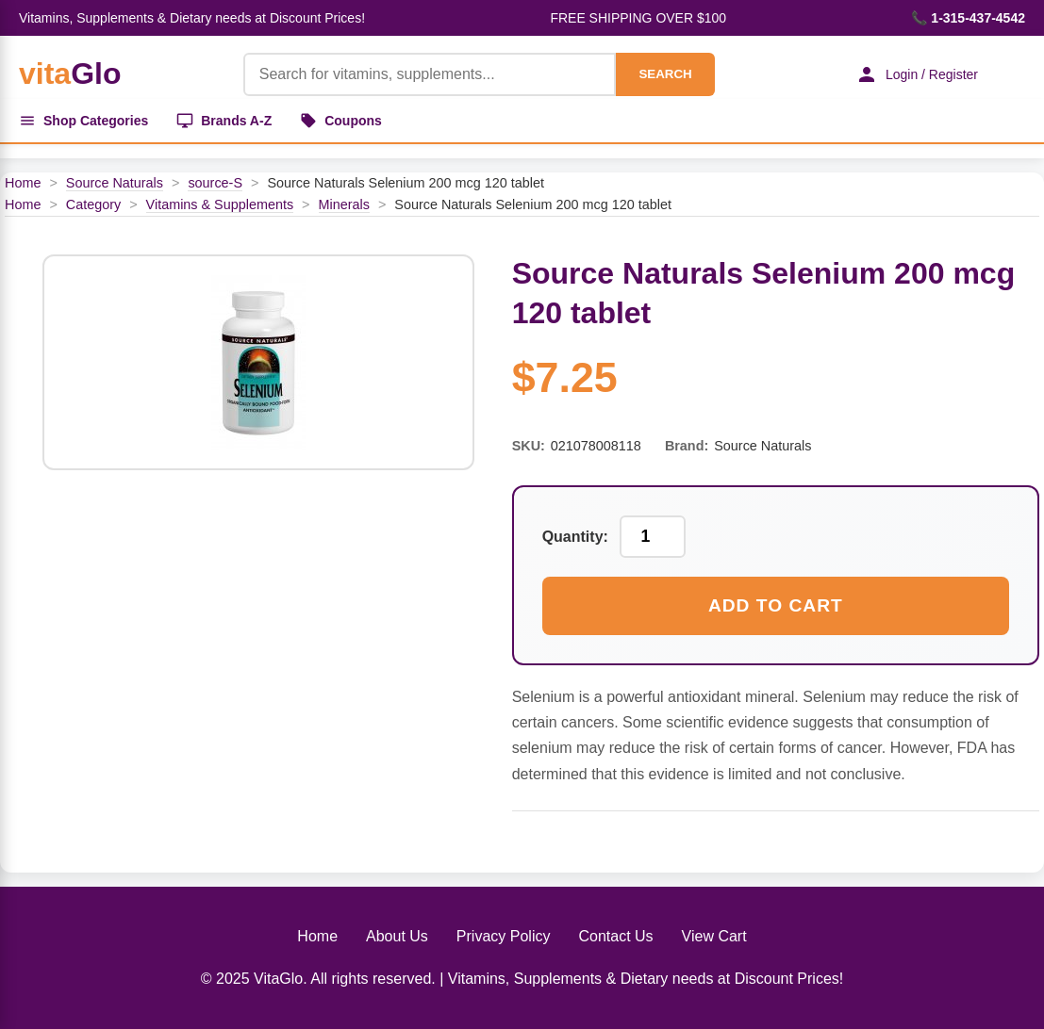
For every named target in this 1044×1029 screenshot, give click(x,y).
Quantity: (575, 537)
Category (93, 204)
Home (23, 182)
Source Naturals (114, 182)
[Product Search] (430, 74)
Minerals (344, 204)
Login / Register (916, 74)
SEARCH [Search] (664, 74)
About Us (397, 936)
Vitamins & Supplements (220, 204)
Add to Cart (775, 605)
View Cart (714, 936)
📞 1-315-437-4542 (968, 17)
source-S (215, 182)
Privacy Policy (503, 936)
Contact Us (615, 936)
